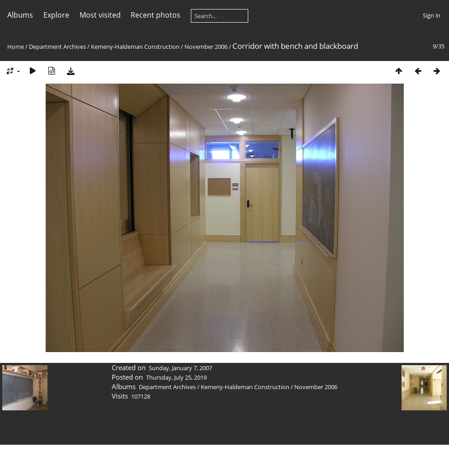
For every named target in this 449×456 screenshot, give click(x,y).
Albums (20, 15)
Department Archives (57, 46)
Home (15, 46)
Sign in (431, 15)
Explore (56, 15)
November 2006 (205, 46)
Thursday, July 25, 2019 (176, 377)
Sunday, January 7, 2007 (180, 368)
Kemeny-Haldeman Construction (135, 46)
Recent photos (155, 15)
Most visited (100, 15)
